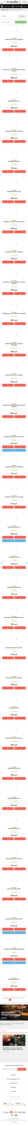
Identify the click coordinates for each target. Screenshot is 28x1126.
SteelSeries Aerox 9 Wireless (14, 131)
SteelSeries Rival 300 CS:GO (14, 919)
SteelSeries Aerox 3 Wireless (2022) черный (14, 283)
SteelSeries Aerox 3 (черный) (14, 39)
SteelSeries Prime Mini (14, 587)
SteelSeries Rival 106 (14, 768)
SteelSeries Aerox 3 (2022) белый (14, 221)
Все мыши (14, 38)
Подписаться (22, 1069)
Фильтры (22, 16)
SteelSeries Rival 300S (14, 191)
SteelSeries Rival (14, 708)
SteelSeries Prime (14, 557)
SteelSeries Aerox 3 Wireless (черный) (14, 344)
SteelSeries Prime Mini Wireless (14, 617)
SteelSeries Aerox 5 (14, 101)
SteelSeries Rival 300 (14, 889)
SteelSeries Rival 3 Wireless (14, 858)
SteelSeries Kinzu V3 (14, 527)
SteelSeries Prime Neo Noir (14, 647)
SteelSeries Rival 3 (14, 828)
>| (17, 999)
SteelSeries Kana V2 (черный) (14, 497)
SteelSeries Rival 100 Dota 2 (14, 738)
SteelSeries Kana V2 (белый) (14, 466)
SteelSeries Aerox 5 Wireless (14, 375)
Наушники (15, 6)
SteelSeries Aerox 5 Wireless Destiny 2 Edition (14, 406)
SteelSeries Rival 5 (14, 979)
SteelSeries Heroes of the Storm (14, 436)
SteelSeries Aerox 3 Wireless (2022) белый (14, 70)
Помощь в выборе (20, 22)
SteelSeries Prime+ (14, 161)
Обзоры (3, 1030)
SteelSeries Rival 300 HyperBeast (14, 949)
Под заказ (14, 450)
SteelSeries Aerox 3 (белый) (14, 251)
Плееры (24, 6)
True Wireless (6, 6)
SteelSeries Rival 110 (14, 798)
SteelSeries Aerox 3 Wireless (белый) (14, 313)
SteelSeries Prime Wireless (14, 677)
